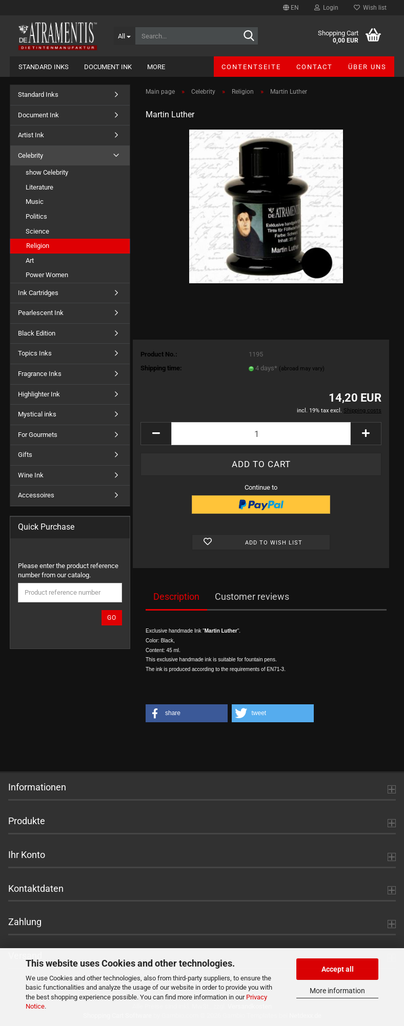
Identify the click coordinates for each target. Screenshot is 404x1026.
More (156, 67)
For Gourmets (37, 434)
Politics (36, 216)
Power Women (47, 275)
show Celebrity (47, 172)
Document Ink (108, 67)
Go (111, 617)
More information (337, 991)
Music (35, 201)
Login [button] (326, 7)
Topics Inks (35, 353)
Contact (314, 67)
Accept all (337, 969)
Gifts (25, 454)
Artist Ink (31, 135)
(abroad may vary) (302, 368)
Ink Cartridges (38, 293)
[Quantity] (261, 433)
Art (30, 260)
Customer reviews (252, 596)
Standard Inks (43, 67)
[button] (291, 7)
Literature (39, 187)
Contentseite (251, 67)
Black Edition (36, 333)
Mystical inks (37, 414)
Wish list (370, 7)
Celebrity (30, 155)
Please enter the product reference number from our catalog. (68, 570)
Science (37, 231)
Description (176, 596)
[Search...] (124, 36)
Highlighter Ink (39, 394)
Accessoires (36, 495)
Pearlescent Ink (41, 313)
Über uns (367, 67)
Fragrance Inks (40, 374)
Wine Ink (31, 475)
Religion (37, 245)
